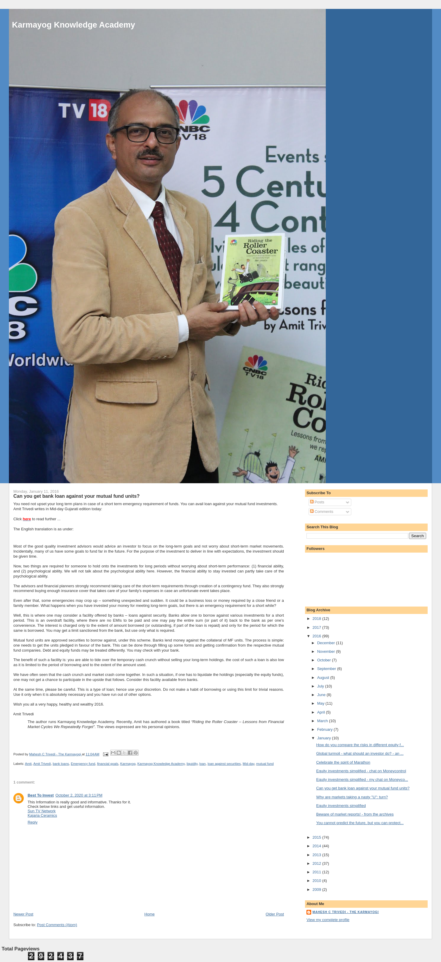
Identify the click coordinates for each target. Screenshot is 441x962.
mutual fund (265, 763)
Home (149, 914)
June (322, 695)
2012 (317, 863)
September (327, 668)
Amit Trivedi (42, 763)
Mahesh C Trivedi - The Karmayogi (345, 912)
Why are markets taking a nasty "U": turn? (352, 797)
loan (202, 763)
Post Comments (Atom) (57, 925)
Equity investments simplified (341, 805)
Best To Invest (41, 795)
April (321, 712)
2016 (317, 636)
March (323, 721)
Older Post (275, 914)
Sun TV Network (42, 811)
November (326, 651)
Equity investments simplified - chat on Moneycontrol (361, 771)
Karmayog (128, 763)
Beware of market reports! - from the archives (355, 814)
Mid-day (248, 763)
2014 (317, 846)
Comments (321, 511)
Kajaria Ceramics (42, 815)
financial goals (107, 763)
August (323, 677)
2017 (317, 627)
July (321, 686)
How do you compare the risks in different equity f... (360, 745)
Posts (317, 502)
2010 (317, 880)
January (324, 738)
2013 (317, 855)
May (321, 703)
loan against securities (224, 763)
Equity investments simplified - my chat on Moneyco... (362, 779)
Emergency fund (83, 763)
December (326, 643)
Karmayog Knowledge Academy (73, 24)
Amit (28, 763)
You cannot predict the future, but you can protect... (360, 823)
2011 (317, 872)
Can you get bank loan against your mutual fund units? (363, 788)
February (325, 729)
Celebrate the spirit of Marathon (343, 762)
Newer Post (23, 914)
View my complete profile (327, 920)
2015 (317, 837)
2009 (317, 889)
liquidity (191, 763)
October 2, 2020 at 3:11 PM (79, 795)
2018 (317, 618)
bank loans (61, 763)
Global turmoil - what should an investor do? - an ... (360, 753)
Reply (32, 822)
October (324, 660)
